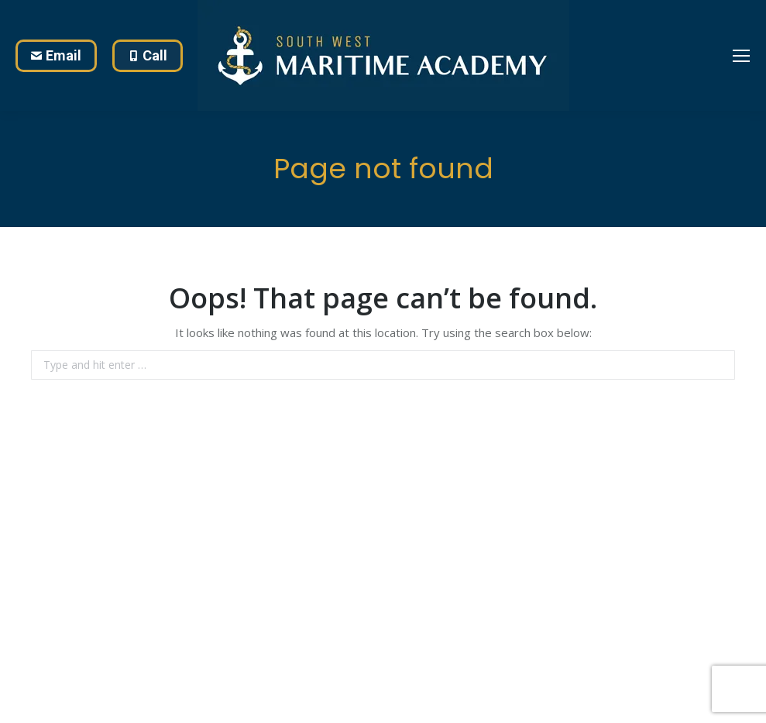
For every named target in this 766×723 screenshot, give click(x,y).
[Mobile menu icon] (741, 55)
